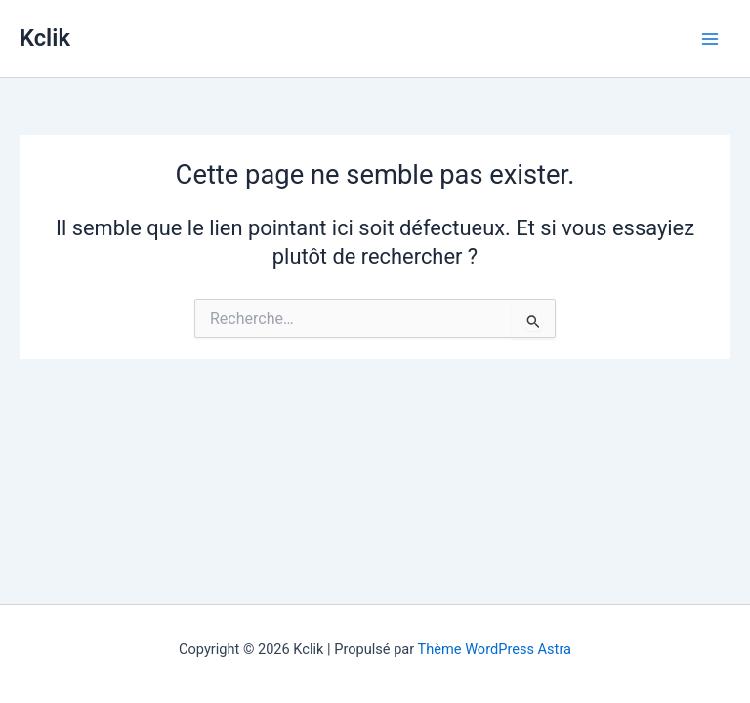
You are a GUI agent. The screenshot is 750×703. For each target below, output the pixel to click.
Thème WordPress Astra (494, 649)
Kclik (45, 38)
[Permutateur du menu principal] (709, 39)
